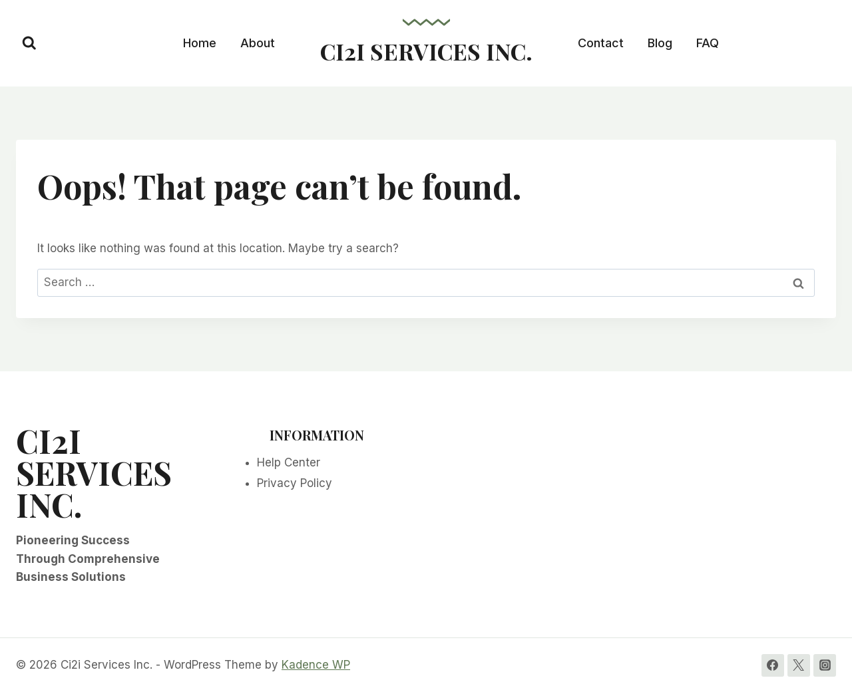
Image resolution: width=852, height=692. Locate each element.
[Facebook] (772, 665)
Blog (660, 43)
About (257, 43)
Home (199, 43)
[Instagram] (824, 665)
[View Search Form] (29, 43)
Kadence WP (316, 664)
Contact (601, 43)
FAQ (707, 43)
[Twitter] (798, 665)
